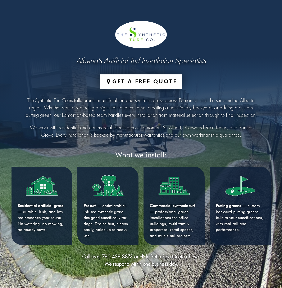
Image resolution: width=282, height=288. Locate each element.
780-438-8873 (117, 257)
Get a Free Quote (144, 81)
